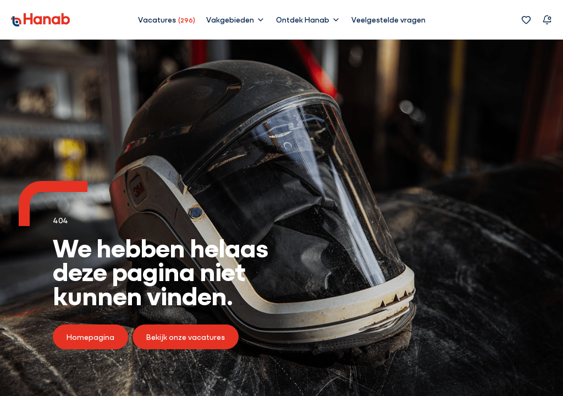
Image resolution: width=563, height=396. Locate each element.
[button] (235, 19)
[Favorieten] (526, 20)
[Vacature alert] (547, 20)
